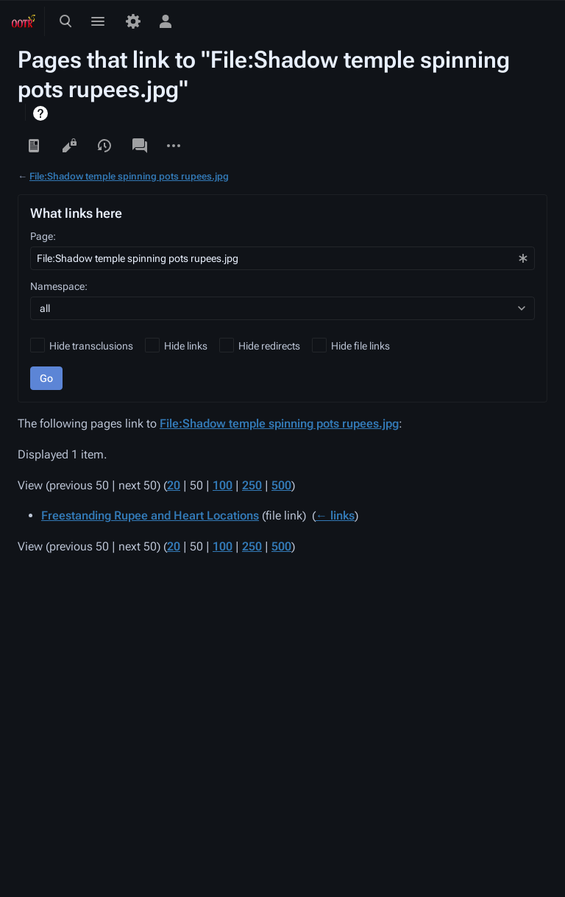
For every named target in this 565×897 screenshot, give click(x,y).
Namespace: (59, 286)
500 (281, 485)
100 (222, 485)
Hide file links (360, 346)
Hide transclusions (91, 346)
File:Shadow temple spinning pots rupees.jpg (129, 176)
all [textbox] (45, 308)
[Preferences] (133, 21)
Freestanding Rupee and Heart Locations (150, 515)
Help (42, 113)
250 (252, 485)
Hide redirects (269, 346)
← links (335, 515)
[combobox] (282, 258)
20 (173, 485)
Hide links (185, 346)
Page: (43, 236)
